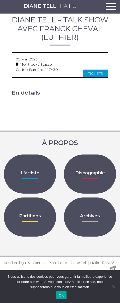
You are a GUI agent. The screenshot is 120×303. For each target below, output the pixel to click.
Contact (39, 263)
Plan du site (58, 263)
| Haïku (50, 6)
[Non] (113, 286)
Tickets (95, 73)
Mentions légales (17, 263)
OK (61, 295)
